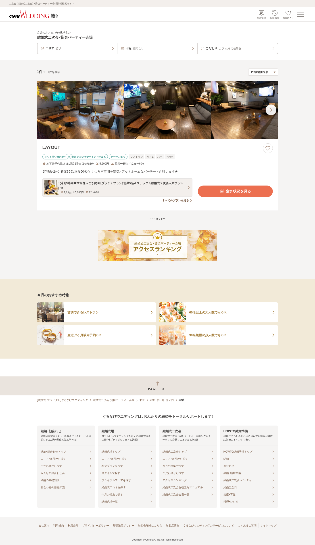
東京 (142, 400)
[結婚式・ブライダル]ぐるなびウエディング (62, 400)
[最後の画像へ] (271, 109)
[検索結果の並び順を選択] (263, 72)
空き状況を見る (235, 191)
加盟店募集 (172, 525)
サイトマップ (268, 525)
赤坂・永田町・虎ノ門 (162, 400)
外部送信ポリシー (123, 525)
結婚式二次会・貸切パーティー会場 (113, 400)
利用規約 (58, 525)
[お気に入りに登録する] (268, 148)
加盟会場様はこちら (150, 525)
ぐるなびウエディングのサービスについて (208, 525)
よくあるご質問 (247, 525)
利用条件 (73, 525)
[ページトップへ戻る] (157, 385)
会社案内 (44, 525)
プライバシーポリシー (95, 525)
